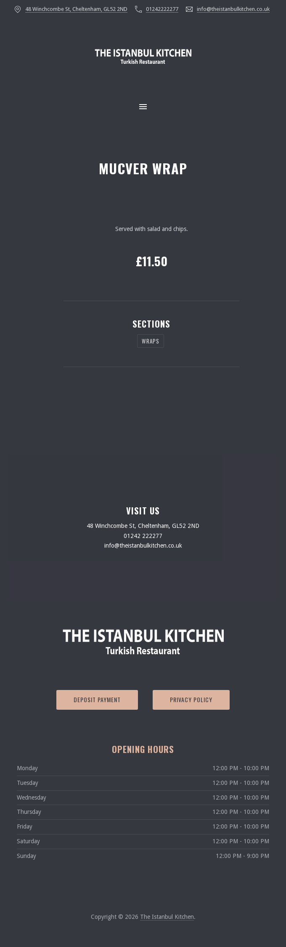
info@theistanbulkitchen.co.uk (233, 9)
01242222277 (162, 9)
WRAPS (150, 341)
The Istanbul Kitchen (167, 916)
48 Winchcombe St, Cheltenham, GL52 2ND (76, 9)
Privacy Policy (191, 699)
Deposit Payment (97, 699)
